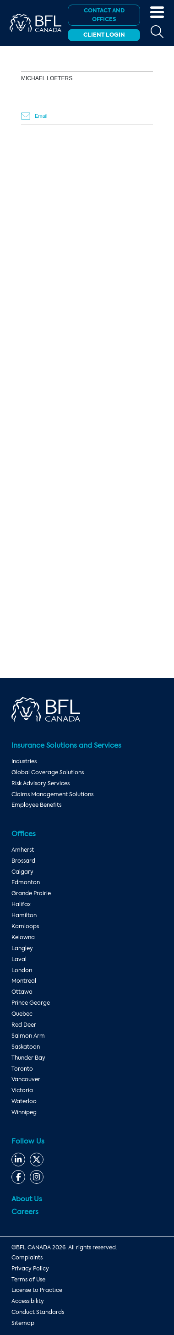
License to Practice (36, 1290)
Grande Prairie (31, 893)
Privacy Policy (30, 1268)
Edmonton (25, 882)
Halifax (21, 904)
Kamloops (25, 926)
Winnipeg (24, 1112)
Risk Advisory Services (40, 783)
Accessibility (27, 1301)
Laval (19, 959)
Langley (22, 948)
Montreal (23, 981)
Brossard (23, 860)
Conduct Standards (37, 1312)
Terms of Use (28, 1279)
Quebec (22, 1014)
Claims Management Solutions (52, 794)
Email (41, 116)
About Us (26, 1199)
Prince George (30, 1003)
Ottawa (22, 992)
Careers (24, 1211)
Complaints (27, 1257)
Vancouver (25, 1079)
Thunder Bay (28, 1057)
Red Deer (23, 1025)
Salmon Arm (28, 1036)
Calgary (22, 871)
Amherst (22, 850)
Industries (24, 761)
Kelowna (23, 937)
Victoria (22, 1090)
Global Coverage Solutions (47, 772)
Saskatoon (25, 1046)
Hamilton (24, 915)
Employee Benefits (36, 805)
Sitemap (22, 1323)
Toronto (22, 1068)
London (21, 970)
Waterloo (24, 1101)
